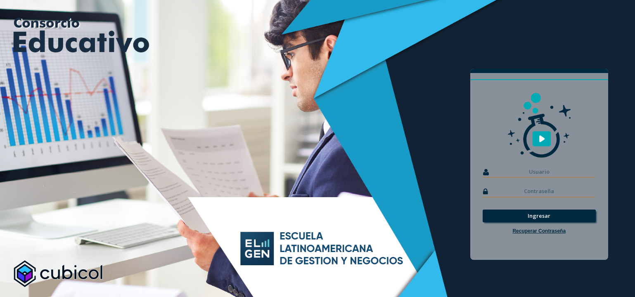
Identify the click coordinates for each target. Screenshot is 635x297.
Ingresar (539, 215)
